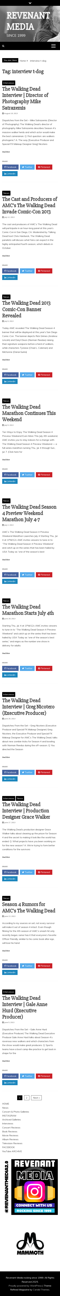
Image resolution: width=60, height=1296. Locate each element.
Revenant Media (28, 21)
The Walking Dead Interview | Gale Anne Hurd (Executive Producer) (24, 1007)
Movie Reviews (10, 1135)
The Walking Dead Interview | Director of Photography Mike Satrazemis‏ (25, 98)
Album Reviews (10, 1139)
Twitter (27, 167)
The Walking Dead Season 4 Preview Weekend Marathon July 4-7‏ (29, 513)
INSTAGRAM (9, 1115)
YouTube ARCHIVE (12, 1151)
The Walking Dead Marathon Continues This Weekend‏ (29, 413)
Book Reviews (9, 1131)
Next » (36, 1097)
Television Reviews (12, 1143)
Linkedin (9, 173)
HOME (5, 1103)
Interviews (8, 82)
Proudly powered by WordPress (25, 1285)
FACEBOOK (8, 1147)
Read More (6, 152)
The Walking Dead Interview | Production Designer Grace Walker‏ (26, 810)
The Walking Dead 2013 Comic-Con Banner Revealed (26, 309)
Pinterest (44, 167)
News (6, 193)
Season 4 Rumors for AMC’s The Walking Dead (28, 907)
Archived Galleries (11, 1119)
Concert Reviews (11, 1127)
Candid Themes (41, 1289)
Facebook (10, 167)
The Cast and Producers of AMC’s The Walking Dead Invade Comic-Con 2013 (29, 205)
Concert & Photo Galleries (15, 1111)
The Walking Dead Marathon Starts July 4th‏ (28, 610)
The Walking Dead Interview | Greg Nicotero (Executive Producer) (28, 706)
